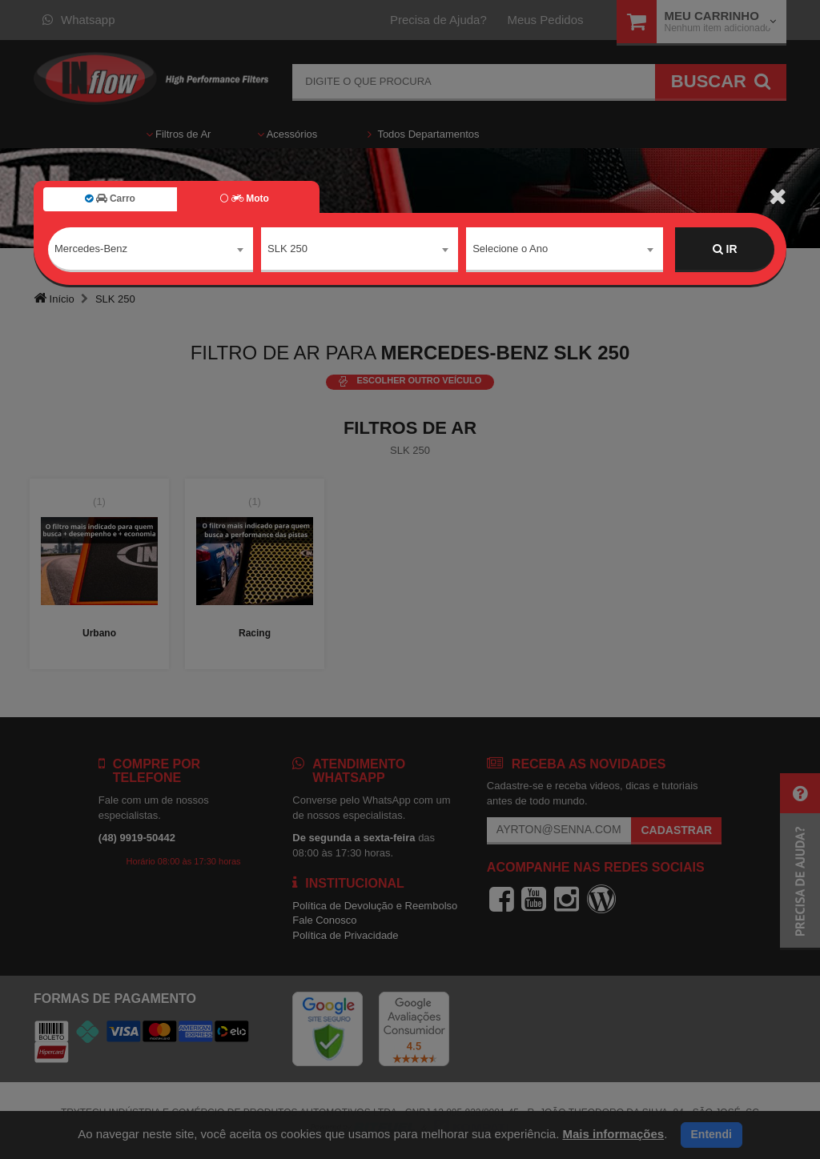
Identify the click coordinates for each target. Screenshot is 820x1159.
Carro (110, 198)
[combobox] (150, 249)
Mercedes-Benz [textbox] (90, 249)
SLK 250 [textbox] (287, 249)
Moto (244, 198)
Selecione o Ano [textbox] (510, 249)
